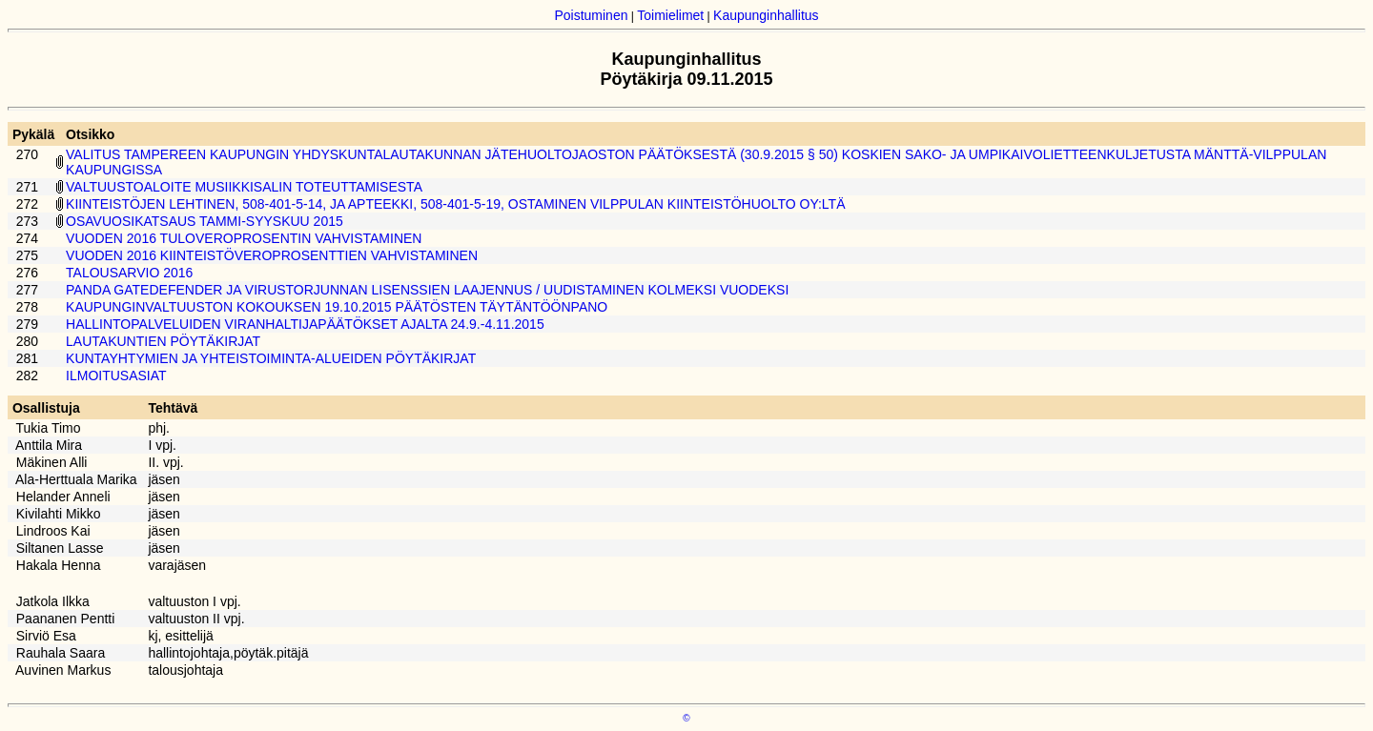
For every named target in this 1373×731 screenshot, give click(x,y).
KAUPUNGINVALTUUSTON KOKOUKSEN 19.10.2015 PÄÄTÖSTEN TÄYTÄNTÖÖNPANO (336, 307)
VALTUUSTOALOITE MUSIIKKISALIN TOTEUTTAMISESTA (244, 186)
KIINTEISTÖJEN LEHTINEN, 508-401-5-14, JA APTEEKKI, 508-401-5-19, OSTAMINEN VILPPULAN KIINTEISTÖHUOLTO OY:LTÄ (455, 204)
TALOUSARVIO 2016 (129, 272)
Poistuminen (590, 15)
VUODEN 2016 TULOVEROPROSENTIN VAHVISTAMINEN (243, 238)
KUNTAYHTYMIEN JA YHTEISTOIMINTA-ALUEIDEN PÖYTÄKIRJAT (271, 358)
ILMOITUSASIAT (116, 375)
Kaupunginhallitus (766, 15)
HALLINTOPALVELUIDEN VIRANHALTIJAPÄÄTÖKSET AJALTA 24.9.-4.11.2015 (305, 324)
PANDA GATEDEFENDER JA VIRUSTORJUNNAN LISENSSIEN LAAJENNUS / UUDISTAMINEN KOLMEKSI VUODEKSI (427, 289)
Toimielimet (670, 15)
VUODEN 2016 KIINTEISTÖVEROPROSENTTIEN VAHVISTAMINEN (272, 255)
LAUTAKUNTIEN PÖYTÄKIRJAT (163, 341)
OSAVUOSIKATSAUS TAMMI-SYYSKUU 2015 (204, 221)
